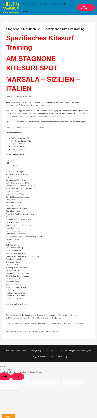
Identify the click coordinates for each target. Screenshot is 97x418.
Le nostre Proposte (56, 4)
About (33, 4)
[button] (85, 7)
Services (42, 4)
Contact (26, 11)
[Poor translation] (17, 376)
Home (25, 4)
